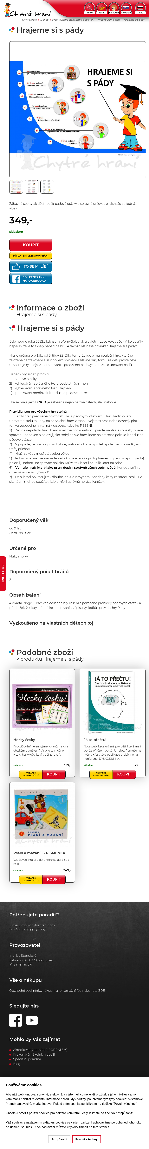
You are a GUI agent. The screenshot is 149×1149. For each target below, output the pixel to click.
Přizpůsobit (59, 1139)
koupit (31, 245)
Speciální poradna (27, 1059)
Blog (16, 1064)
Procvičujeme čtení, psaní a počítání (73, 19)
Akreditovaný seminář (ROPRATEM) (40, 1050)
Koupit (54, 774)
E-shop (44, 19)
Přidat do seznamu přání (30, 255)
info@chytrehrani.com (38, 925)
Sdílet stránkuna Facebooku (29, 279)
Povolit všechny (86, 1139)
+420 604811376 (34, 930)
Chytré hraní (29, 19)
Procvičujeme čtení (109, 19)
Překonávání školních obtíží (34, 1054)
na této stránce (99, 1127)
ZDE (101, 991)
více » (13, 208)
